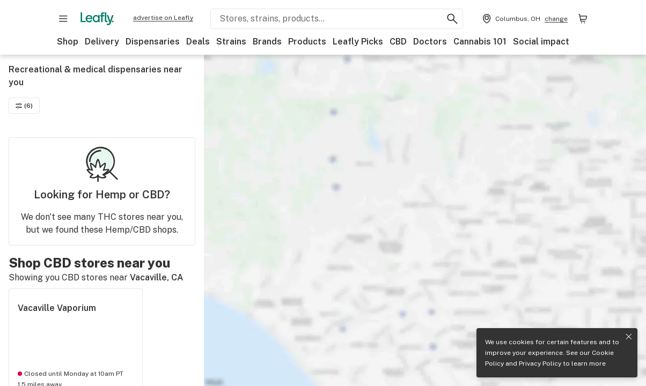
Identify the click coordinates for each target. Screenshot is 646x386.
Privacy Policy (540, 363)
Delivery (102, 41)
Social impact (541, 41)
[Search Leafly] (336, 19)
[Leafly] (97, 18)
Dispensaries (153, 41)
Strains (231, 41)
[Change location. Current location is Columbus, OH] (524, 18)
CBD (398, 41)
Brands (267, 41)
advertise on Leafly (163, 17)
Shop (67, 41)
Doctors (430, 41)
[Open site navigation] (63, 18)
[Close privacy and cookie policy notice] (629, 336)
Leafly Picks (358, 41)
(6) (24, 105)
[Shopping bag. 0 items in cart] (582, 18)
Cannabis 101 (479, 41)
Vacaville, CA (156, 277)
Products (307, 41)
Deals (198, 41)
